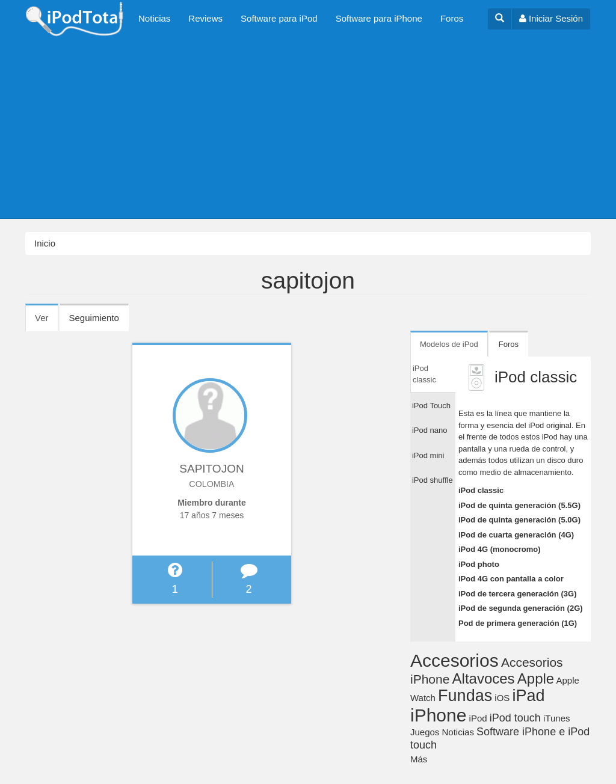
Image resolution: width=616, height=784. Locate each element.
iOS (502, 698)
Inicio (44, 243)
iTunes (556, 718)
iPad (529, 696)
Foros (451, 18)
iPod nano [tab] (430, 430)
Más (418, 759)
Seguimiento (94, 318)
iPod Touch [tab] (431, 405)
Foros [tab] (509, 344)
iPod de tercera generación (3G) (517, 593)
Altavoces (483, 678)
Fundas (465, 696)
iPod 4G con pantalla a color (511, 578)
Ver (46, 321)
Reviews (205, 18)
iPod (478, 718)
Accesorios (454, 660)
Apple (535, 678)
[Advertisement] (308, 128)
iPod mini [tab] (428, 455)
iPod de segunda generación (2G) (520, 608)
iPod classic (481, 490)
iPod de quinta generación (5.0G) (519, 519)
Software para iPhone (379, 18)
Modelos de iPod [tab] (449, 344)
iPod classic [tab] (424, 374)
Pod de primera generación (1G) (517, 623)
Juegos (424, 732)
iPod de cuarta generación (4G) (516, 534)
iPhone (438, 715)
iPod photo (478, 564)
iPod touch (515, 718)
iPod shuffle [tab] (432, 480)
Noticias (154, 18)
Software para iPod (279, 18)
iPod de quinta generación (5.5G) (519, 505)
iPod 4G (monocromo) (499, 549)
